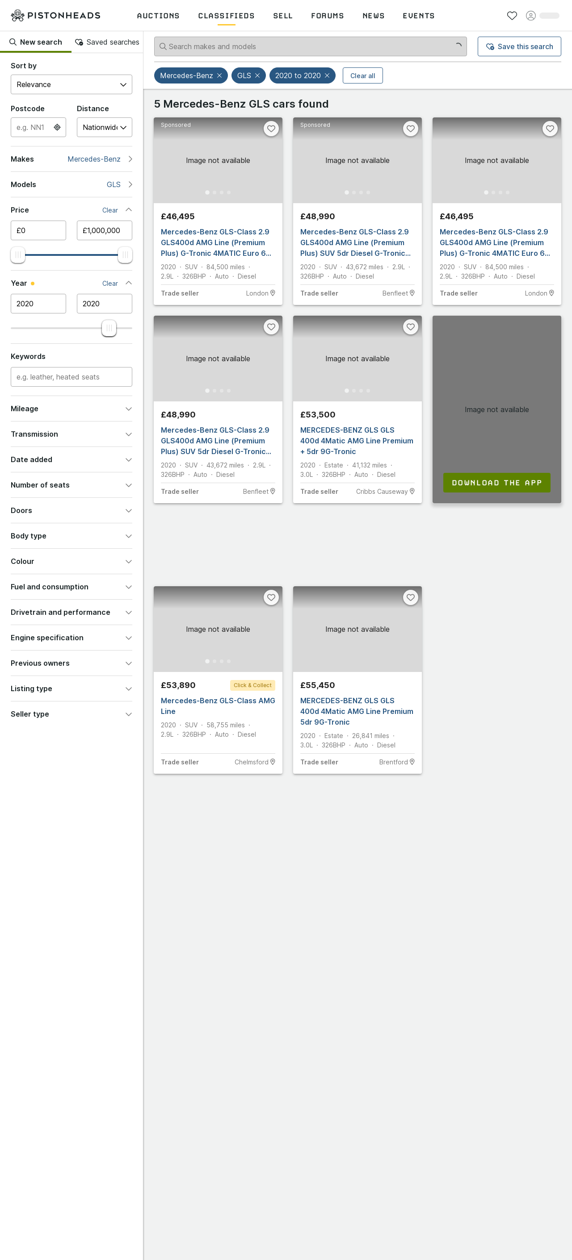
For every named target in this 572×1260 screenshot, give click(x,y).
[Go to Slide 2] (213, 192)
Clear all (362, 75)
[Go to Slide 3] (222, 192)
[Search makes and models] (310, 46)
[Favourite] (271, 128)
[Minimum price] (38, 230)
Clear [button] (110, 210)
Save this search (519, 46)
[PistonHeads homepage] (55, 15)
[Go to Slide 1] (204, 192)
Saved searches (107, 42)
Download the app (497, 482)
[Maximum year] (104, 303)
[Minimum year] (38, 303)
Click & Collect (253, 685)
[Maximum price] (104, 230)
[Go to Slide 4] (231, 192)
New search (35, 42)
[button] (220, 75)
